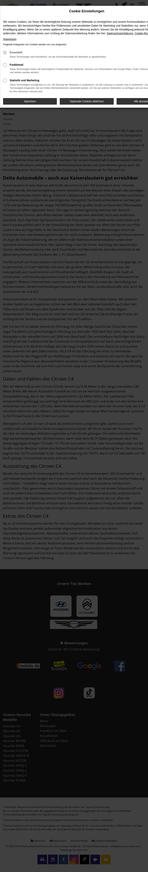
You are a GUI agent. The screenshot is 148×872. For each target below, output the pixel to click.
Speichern (30, 101)
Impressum (9, 39)
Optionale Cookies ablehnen (87, 101)
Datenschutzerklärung (120, 33)
